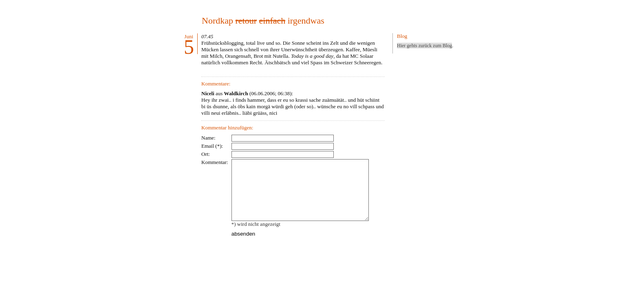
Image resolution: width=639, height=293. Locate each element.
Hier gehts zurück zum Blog (424, 45)
